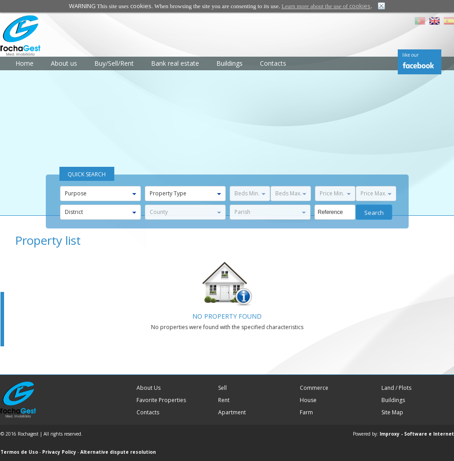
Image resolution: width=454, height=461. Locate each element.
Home (24, 63)
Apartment (232, 412)
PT (420, 21)
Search (374, 213)
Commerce (314, 388)
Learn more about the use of (326, 6)
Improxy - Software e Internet (417, 434)
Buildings (229, 63)
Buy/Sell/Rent (114, 63)
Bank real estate (175, 63)
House (308, 400)
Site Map (392, 412)
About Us (149, 388)
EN (434, 21)
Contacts (273, 63)
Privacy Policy (59, 452)
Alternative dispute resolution (118, 452)
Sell (222, 388)
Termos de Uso (19, 452)
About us (64, 63)
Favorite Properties (161, 400)
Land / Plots (396, 388)
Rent (223, 400)
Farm (306, 412)
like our (410, 55)
